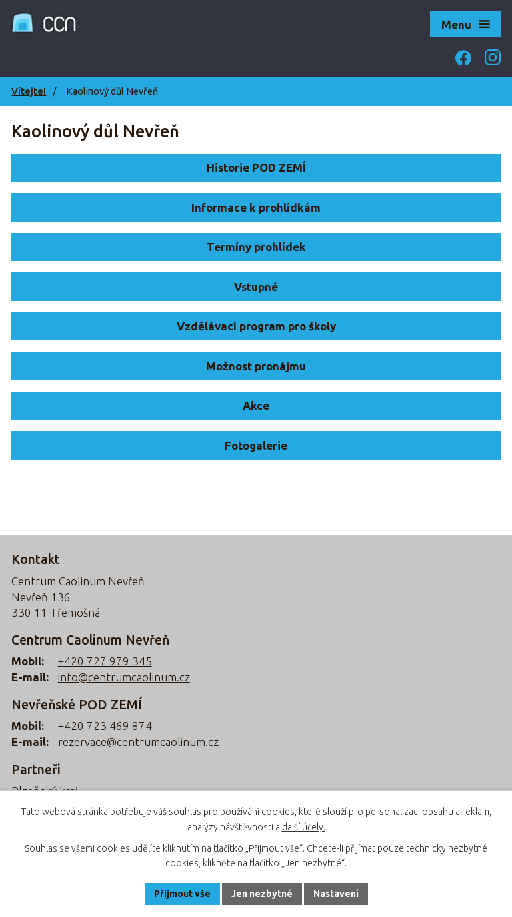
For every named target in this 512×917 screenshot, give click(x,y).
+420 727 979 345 (105, 661)
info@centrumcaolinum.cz (124, 677)
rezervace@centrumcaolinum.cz (138, 741)
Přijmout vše (182, 893)
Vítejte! (28, 91)
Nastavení (336, 893)
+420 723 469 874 (105, 725)
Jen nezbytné (262, 893)
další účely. (303, 827)
